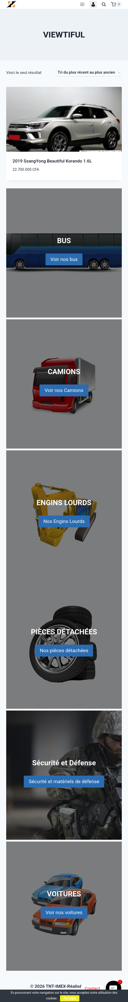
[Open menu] (82, 4)
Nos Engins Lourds (64, 521)
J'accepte (69, 998)
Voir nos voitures (64, 912)
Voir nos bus (64, 259)
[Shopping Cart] (116, 4)
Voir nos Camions (63, 390)
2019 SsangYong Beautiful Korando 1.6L (52, 161)
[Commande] (89, 72)
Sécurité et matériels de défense (64, 781)
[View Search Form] (104, 4)
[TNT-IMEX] (11, 4)
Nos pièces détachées (64, 650)
